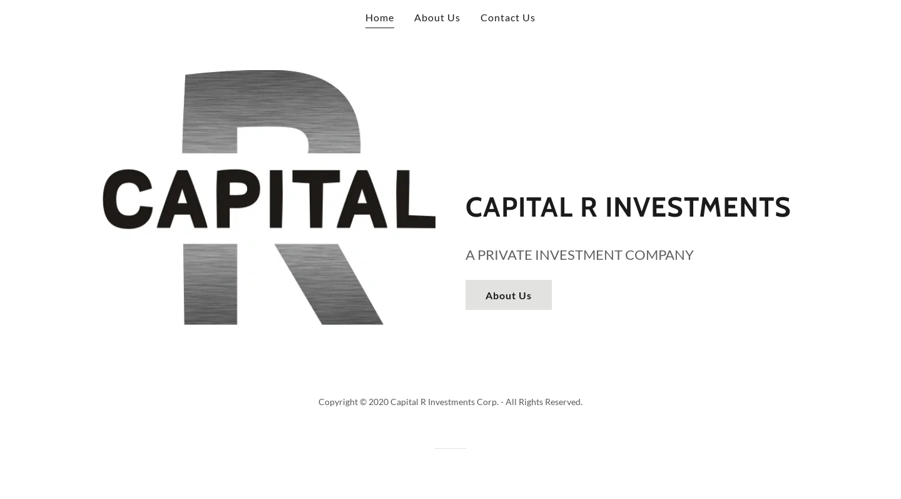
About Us (509, 295)
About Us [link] (437, 17)
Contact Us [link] (508, 17)
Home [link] (379, 17)
